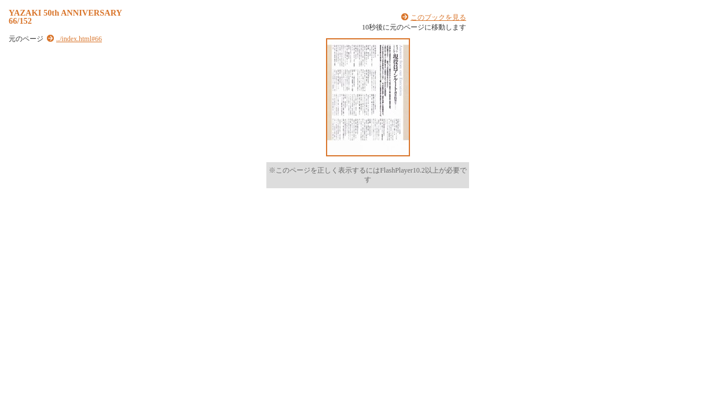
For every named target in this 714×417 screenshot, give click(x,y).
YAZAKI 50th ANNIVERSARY (65, 12)
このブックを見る (438, 17)
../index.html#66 (79, 39)
